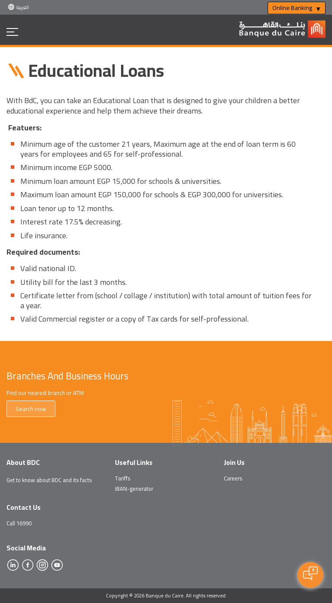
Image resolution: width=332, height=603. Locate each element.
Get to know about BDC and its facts (49, 480)
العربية (22, 7)
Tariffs (122, 478)
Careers (233, 478)
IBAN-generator (134, 488)
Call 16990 (19, 523)
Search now (31, 408)
